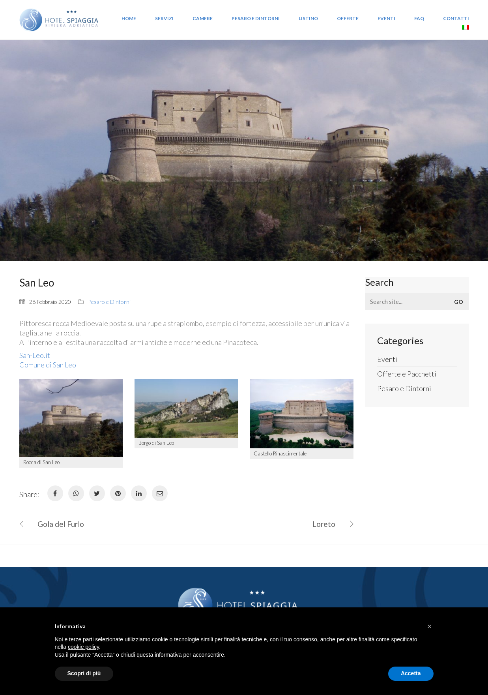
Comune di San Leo (47, 364)
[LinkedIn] (139, 493)
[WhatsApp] (76, 493)
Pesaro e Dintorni (109, 301)
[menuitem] (465, 28)
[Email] (160, 493)
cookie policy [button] (83, 647)
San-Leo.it (34, 355)
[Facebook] (55, 493)
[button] (429, 626)
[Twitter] (97, 493)
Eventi (387, 359)
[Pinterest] (118, 493)
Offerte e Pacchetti (406, 373)
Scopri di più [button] (84, 673)
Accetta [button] (411, 673)
